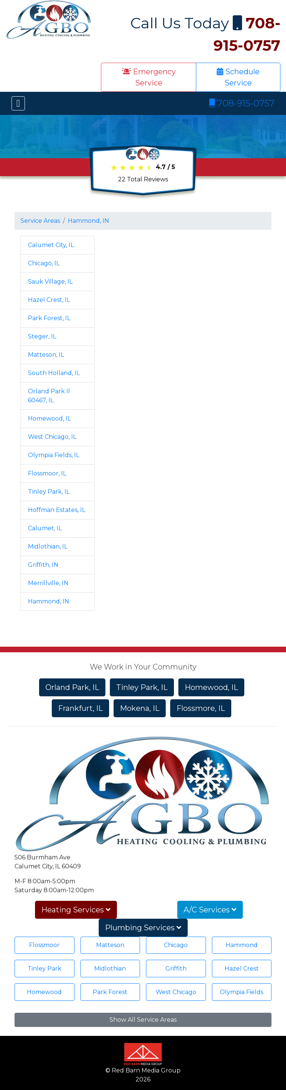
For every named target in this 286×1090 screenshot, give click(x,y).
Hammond (242, 945)
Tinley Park (44, 968)
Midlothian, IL (47, 546)
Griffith (176, 968)
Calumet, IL (45, 528)
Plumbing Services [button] (143, 927)
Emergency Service (149, 77)
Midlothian (110, 968)
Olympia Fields (241, 992)
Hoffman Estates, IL (56, 509)
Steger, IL (42, 336)
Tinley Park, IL (49, 491)
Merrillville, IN (48, 583)
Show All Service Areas (143, 1019)
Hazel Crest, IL (49, 299)
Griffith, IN (43, 564)
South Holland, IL (54, 373)
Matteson (110, 945)
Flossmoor (44, 945)
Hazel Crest (242, 968)
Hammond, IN (88, 220)
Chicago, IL (44, 263)
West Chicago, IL (52, 436)
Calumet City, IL (51, 245)
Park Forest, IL (49, 318)
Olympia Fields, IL (53, 455)
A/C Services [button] (210, 909)
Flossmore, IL (201, 708)
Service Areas (40, 220)
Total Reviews (143, 179)
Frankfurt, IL (80, 708)
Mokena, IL (139, 708)
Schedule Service (238, 77)
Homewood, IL (49, 418)
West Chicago (176, 992)
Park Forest (110, 992)
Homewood (44, 992)
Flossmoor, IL (47, 473)
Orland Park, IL (72, 687)
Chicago (176, 945)
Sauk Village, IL (50, 281)
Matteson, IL (46, 354)
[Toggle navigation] (18, 103)
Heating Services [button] (76, 909)
